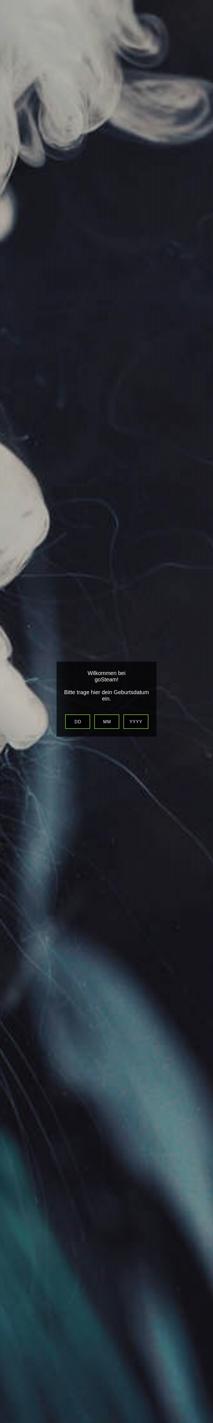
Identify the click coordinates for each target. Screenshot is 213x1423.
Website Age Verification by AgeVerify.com (206, 1421)
